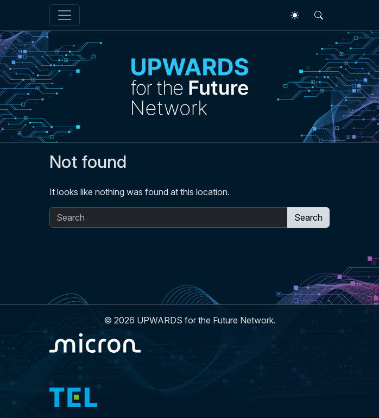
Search (308, 217)
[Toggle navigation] (64, 15)
